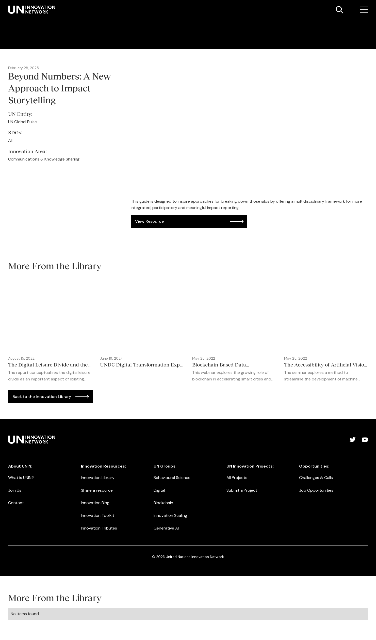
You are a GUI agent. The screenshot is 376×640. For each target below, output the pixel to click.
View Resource (149, 221)
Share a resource (97, 490)
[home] (31, 10)
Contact (16, 502)
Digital (159, 490)
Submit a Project (241, 490)
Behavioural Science (172, 477)
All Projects (236, 477)
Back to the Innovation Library (41, 396)
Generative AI (166, 528)
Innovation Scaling (170, 515)
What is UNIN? (21, 477)
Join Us (14, 490)
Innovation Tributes (99, 528)
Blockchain (163, 502)
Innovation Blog (95, 502)
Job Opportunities (316, 490)
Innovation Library (98, 477)
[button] (364, 10)
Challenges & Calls (316, 477)
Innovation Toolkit (97, 515)
